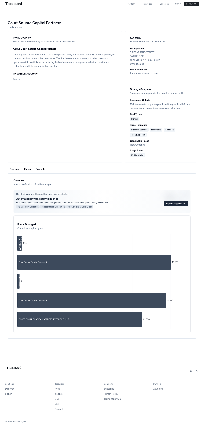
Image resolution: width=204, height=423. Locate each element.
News (57, 388)
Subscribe (109, 388)
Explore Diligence (175, 203)
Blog (57, 399)
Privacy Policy (111, 393)
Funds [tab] (27, 169)
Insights (58, 393)
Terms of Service (112, 399)
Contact (59, 409)
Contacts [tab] (40, 169)
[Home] (13, 4)
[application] (102, 281)
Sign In (8, 393)
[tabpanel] (102, 256)
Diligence (10, 388)
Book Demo (191, 4)
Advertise (158, 388)
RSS (57, 404)
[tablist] (27, 169)
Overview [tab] (14, 169)
